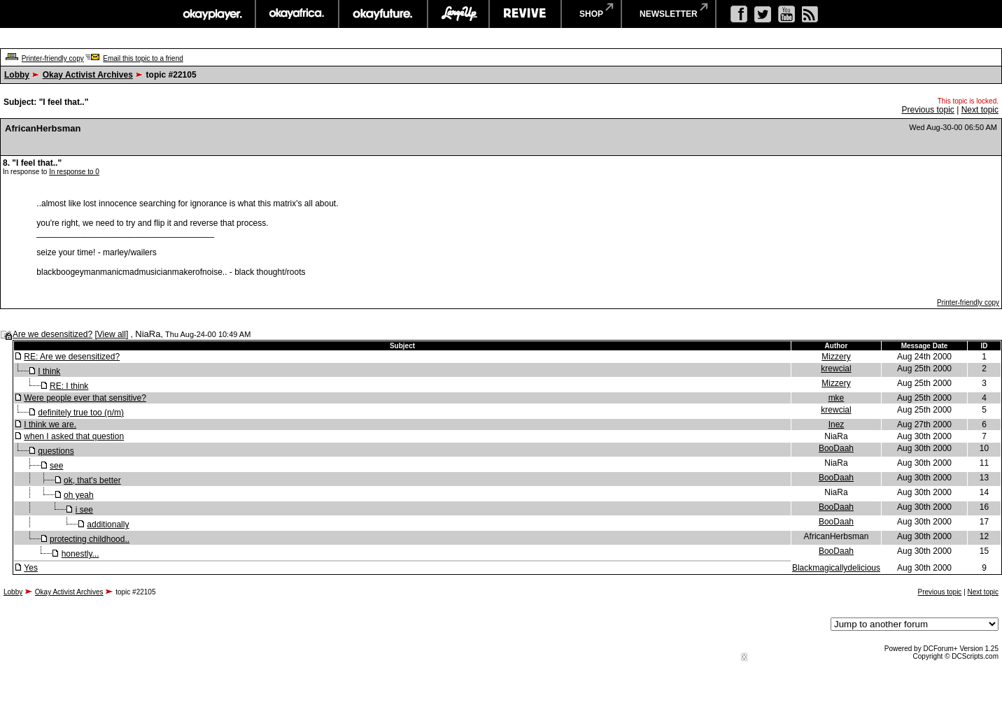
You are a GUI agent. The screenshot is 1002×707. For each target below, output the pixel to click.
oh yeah (79, 495)
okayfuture (383, 14)
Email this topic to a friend (143, 58)
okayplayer (212, 14)
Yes (31, 568)
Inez (836, 424)
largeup (458, 14)
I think (49, 371)
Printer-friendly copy (53, 58)
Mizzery (835, 357)
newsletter (669, 14)
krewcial (836, 368)
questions (55, 451)
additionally (108, 524)
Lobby (16, 75)
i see (84, 510)
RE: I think (69, 386)
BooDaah (836, 448)
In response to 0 (74, 172)
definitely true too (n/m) (81, 412)
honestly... (80, 554)
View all (111, 334)
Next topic (980, 110)
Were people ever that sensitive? (85, 398)
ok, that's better (92, 480)
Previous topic (927, 110)
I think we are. (50, 424)
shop (591, 14)
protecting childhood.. (89, 539)
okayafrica (297, 14)
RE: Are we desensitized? (72, 357)
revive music (525, 14)
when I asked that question (74, 436)
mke (836, 398)
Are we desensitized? (52, 334)
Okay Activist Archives (88, 75)
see (56, 466)
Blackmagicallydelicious (836, 568)
